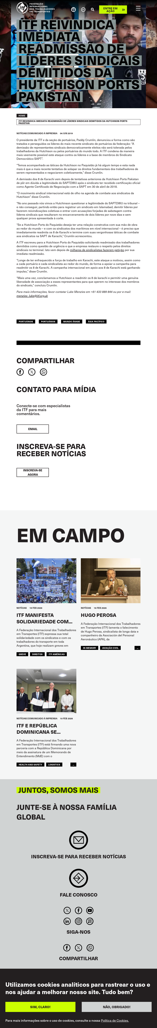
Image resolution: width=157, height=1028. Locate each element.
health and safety (30, 764)
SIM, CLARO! (40, 1007)
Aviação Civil (110, 647)
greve (22, 654)
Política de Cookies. (115, 1020)
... (137, 647)
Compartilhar (45, 360)
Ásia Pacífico (96, 321)
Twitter (67, 910)
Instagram (78, 921)
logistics (54, 764)
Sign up (78, 842)
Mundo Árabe (71, 321)
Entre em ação (110, 9)
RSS (90, 921)
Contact (78, 880)
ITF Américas (57, 654)
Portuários (48, 321)
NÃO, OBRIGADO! (116, 1007)
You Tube (90, 910)
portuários (26, 321)
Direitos (37, 654)
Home (22, 115)
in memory (89, 647)
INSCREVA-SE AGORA (32, 472)
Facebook (78, 910)
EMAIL (32, 429)
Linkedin (67, 921)
